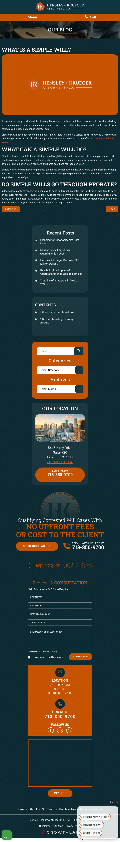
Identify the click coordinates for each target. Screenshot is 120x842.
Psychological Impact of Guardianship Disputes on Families (61, 272)
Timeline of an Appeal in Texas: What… (59, 282)
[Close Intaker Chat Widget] (116, 801)
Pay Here (60, 793)
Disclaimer (34, 651)
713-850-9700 (88, 547)
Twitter (69, 730)
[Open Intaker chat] (82, 840)
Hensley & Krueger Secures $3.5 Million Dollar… (59, 262)
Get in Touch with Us (37, 546)
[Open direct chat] (111, 801)
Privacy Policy (49, 651)
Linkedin (60, 730)
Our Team (48, 809)
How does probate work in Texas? (112, 209)
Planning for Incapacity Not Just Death (59, 241)
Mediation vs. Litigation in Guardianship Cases (55, 251)
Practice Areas (68, 809)
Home (20, 809)
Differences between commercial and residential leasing (11, 209)
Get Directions (60, 462)
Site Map (58, 826)
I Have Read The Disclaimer (47, 657)
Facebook (51, 730)
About (33, 809)
